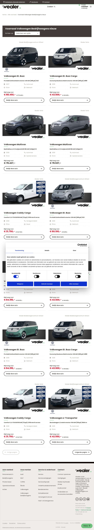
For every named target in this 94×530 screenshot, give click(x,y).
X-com (66, 523)
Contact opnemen (64, 474)
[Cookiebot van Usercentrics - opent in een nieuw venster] (79, 245)
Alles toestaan (74, 284)
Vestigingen (62, 478)
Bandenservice (43, 489)
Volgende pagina (82, 452)
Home (4, 15)
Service (40, 474)
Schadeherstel (43, 493)
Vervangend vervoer (45, 497)
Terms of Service (86, 510)
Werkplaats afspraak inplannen (15, 2)
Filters (86, 526)
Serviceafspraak (43, 482)
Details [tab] (47, 250)
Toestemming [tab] (19, 250)
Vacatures (34, 2)
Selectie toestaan (47, 284)
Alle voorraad (12, 15)
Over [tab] (74, 250)
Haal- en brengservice (45, 501)
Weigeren (20, 284)
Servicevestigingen (44, 478)
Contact (47, 2)
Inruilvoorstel (62, 488)
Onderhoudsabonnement (47, 486)
